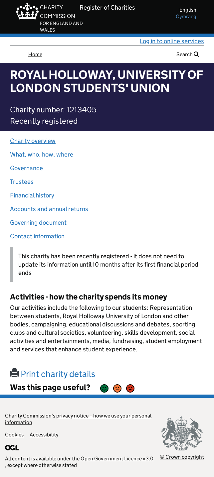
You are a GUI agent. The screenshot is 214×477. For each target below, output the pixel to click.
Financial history (32, 195)
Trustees (22, 181)
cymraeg (186, 16)
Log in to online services (172, 41)
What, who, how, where (41, 154)
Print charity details (52, 373)
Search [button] (187, 54)
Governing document (38, 222)
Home (35, 54)
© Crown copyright (182, 457)
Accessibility (44, 434)
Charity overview (33, 141)
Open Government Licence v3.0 (117, 458)
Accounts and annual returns (49, 209)
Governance (26, 168)
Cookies (14, 434)
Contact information (37, 236)
